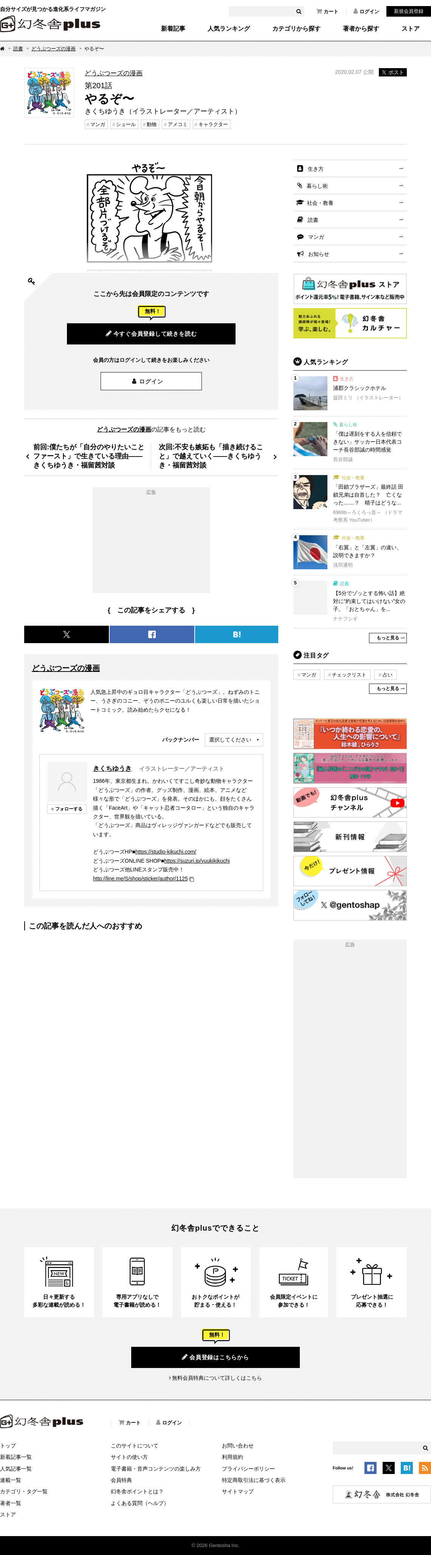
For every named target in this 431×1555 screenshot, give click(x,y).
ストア (411, 29)
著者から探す (361, 29)
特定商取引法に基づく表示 (253, 1480)
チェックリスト (349, 675)
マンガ (97, 124)
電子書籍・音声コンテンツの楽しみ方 (156, 1469)
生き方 (316, 169)
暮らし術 (317, 186)
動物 (152, 124)
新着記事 (173, 29)
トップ (8, 1446)
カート (327, 11)
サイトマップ (238, 1491)
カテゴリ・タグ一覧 (24, 1491)
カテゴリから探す (296, 29)
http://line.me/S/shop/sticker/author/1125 (140, 879)
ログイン (366, 11)
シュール (126, 124)
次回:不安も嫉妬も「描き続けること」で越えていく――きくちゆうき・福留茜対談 (211, 456)
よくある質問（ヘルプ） (140, 1503)
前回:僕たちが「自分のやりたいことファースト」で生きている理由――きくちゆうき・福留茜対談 (88, 456)
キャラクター (213, 124)
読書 (18, 48)
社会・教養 (320, 203)
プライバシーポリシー (248, 1469)
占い (387, 675)
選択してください (230, 740)
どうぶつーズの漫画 (53, 48)
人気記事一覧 (16, 1469)
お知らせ (318, 254)
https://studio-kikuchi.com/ (165, 852)
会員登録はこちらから (215, 1357)
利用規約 (232, 1457)
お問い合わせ (238, 1446)
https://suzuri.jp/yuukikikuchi (197, 861)
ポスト (392, 72)
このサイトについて (134, 1446)
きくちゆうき (112, 768)
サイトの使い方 (129, 1457)
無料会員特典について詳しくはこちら (217, 1378)
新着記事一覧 (16, 1457)
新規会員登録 (408, 11)
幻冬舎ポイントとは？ (137, 1491)
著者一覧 (10, 1503)
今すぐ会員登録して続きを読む (151, 333)
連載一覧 (10, 1480)
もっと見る (388, 637)
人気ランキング (229, 29)
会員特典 (121, 1480)
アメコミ (178, 124)
